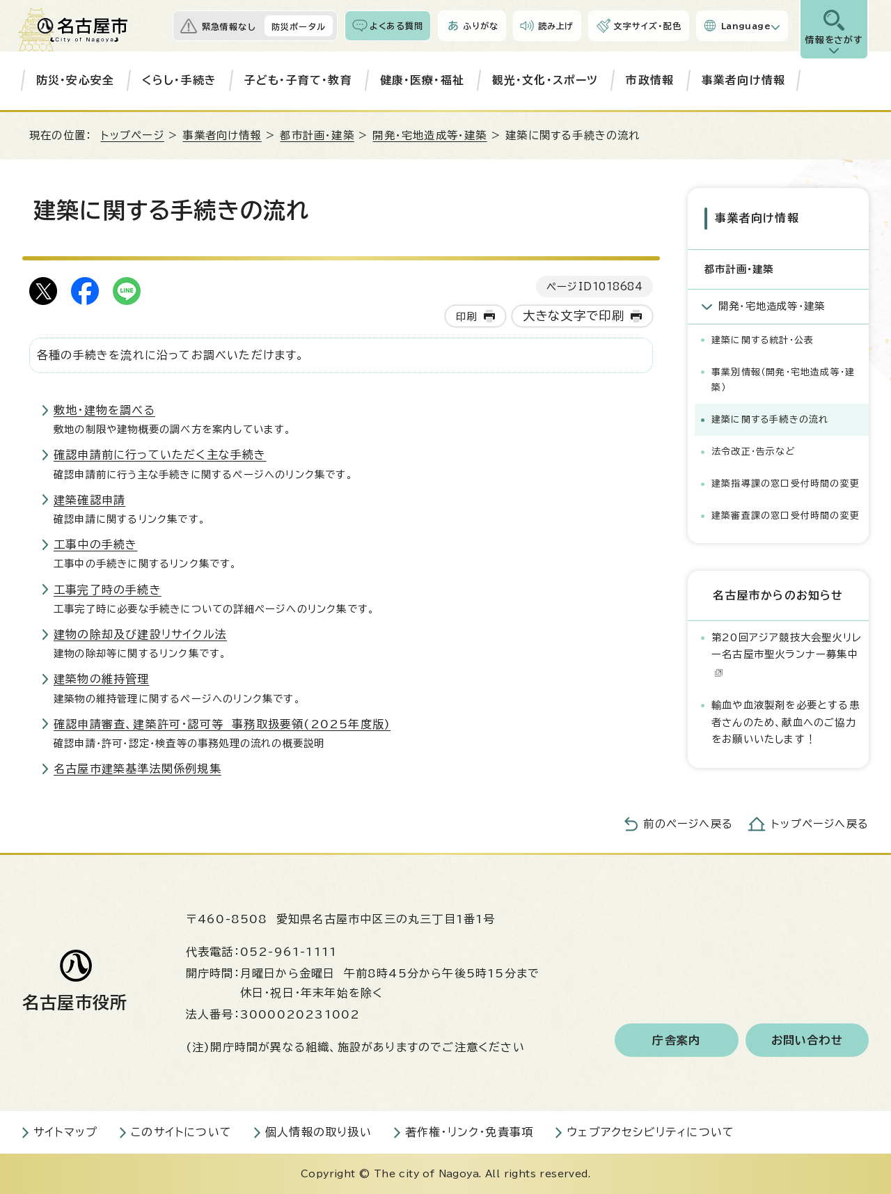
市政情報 (650, 80)
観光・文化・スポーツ (545, 80)
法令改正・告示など (753, 450)
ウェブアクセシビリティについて (650, 1132)
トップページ (132, 135)
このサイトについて (181, 1132)
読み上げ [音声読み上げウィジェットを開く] (556, 26)
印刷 (466, 316)
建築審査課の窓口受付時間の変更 (785, 514)
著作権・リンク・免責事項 (469, 1132)
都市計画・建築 (317, 135)
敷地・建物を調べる (104, 410)
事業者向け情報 (743, 80)
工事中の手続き (95, 544)
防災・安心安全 (75, 80)
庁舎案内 (676, 1040)
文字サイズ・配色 (647, 26)
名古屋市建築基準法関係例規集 (137, 768)
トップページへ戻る (820, 824)
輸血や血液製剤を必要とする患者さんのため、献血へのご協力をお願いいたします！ (785, 721)
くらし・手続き (179, 80)
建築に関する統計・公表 (762, 339)
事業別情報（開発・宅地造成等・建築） (783, 379)
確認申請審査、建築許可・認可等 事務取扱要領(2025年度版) (222, 724)
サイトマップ (65, 1132)
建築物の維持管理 (102, 678)
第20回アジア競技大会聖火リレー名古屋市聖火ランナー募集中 (786, 653)
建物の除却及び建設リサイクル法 (140, 634)
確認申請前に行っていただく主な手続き (160, 454)
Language (746, 26)
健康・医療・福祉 (422, 80)
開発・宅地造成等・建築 (429, 135)
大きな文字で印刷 (574, 316)
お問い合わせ (807, 1040)
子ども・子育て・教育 (298, 80)
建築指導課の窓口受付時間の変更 (785, 482)
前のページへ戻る (688, 824)
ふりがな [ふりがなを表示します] (480, 26)
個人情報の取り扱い (318, 1132)
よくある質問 (396, 26)
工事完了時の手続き (107, 589)
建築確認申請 (89, 499)
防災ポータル (298, 26)
